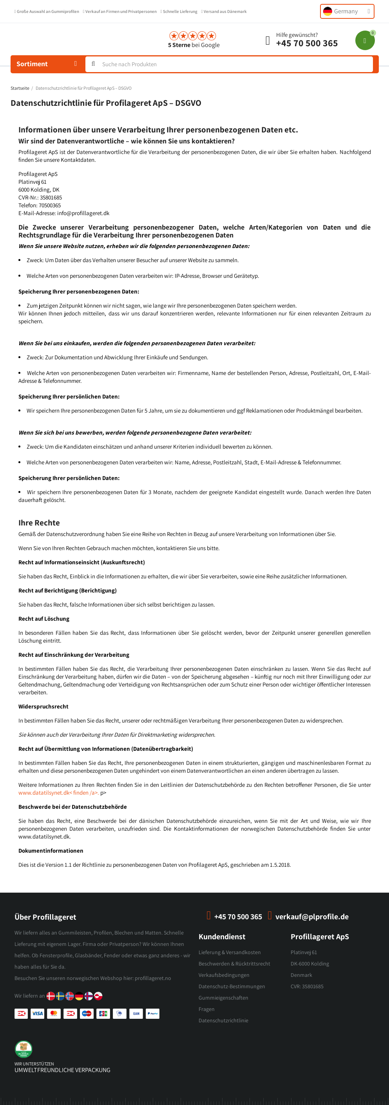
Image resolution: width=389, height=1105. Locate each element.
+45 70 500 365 (307, 42)
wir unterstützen (34, 1064)
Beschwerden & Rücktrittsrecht (234, 963)
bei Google (194, 45)
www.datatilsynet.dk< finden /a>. (58, 792)
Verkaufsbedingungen (224, 974)
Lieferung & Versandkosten (230, 952)
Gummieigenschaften (223, 997)
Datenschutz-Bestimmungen (232, 986)
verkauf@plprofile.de (312, 916)
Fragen (207, 1009)
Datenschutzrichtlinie (223, 1020)
